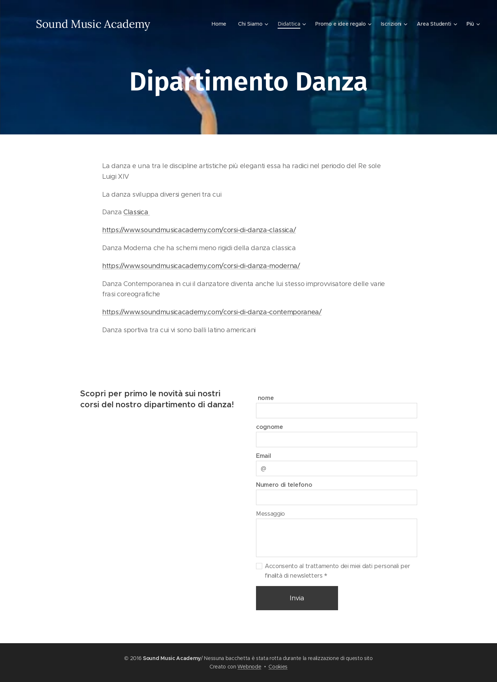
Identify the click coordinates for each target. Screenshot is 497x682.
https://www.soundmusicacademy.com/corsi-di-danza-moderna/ (201, 266)
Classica (136, 212)
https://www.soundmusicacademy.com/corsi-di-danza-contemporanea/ (212, 312)
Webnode (249, 666)
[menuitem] (219, 24)
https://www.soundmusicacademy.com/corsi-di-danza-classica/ (199, 230)
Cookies (278, 666)
